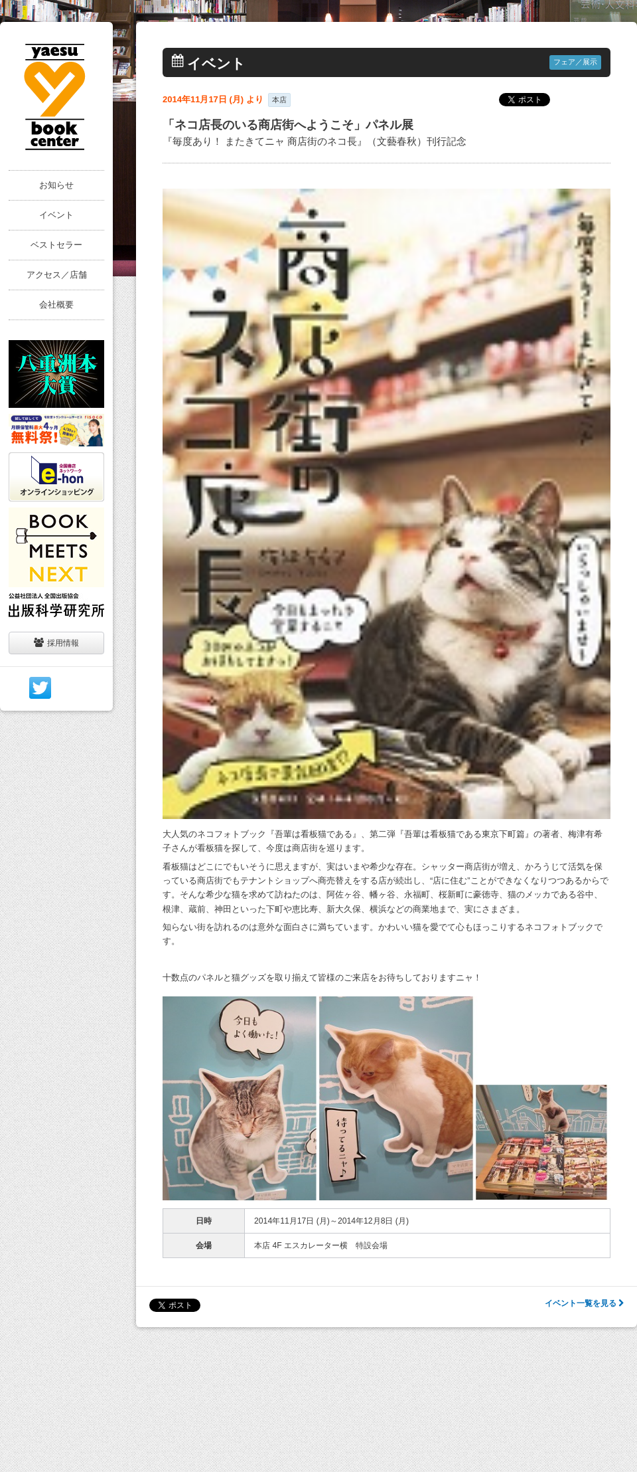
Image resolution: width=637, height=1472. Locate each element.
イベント (56, 215)
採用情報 (56, 643)
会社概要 (56, 305)
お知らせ (56, 185)
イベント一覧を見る (584, 1303)
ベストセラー (56, 245)
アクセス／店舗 (57, 275)
